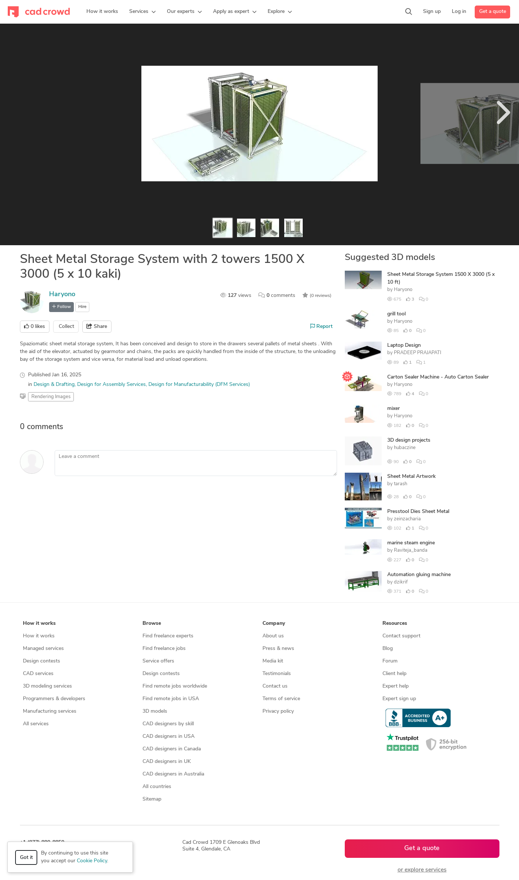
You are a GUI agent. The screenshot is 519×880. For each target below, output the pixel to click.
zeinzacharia (407, 519)
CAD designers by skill (168, 724)
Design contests (41, 661)
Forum (390, 661)
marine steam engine (411, 543)
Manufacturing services (49, 711)
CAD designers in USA (168, 736)
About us (273, 636)
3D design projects (408, 440)
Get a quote (492, 11)
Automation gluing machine (419, 575)
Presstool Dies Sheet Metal (418, 511)
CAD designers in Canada (171, 749)
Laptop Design (404, 345)
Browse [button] (151, 623)
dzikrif (401, 582)
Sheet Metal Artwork (411, 476)
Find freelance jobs (164, 648)
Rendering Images (51, 396)
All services (36, 724)
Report (321, 326)
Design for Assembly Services (111, 384)
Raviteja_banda (410, 550)
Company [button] (273, 623)
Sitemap (151, 799)
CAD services (38, 674)
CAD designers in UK (166, 761)
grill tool (396, 314)
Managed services (43, 648)
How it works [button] (39, 623)
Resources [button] (394, 623)
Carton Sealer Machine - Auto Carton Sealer (438, 377)
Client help (394, 674)
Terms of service (281, 699)
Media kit (272, 661)
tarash (400, 484)
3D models (154, 711)
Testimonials (276, 674)
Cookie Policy (92, 861)
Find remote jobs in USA (170, 699)
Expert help (395, 686)
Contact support (401, 636)
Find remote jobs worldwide (174, 686)
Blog (387, 648)
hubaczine (405, 447)
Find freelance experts (167, 636)
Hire (82, 307)
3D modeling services (47, 686)
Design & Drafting (54, 384)
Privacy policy (278, 711)
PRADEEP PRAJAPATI (417, 352)
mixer (393, 408)
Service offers (158, 661)
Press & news (278, 648)
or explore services (422, 870)
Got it (26, 857)
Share (96, 326)
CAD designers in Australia (173, 774)
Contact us (275, 686)
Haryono (62, 294)
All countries (156, 787)
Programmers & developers (54, 699)
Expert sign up (399, 699)
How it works (39, 636)
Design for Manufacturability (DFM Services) (199, 384)
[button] (142, 12)
